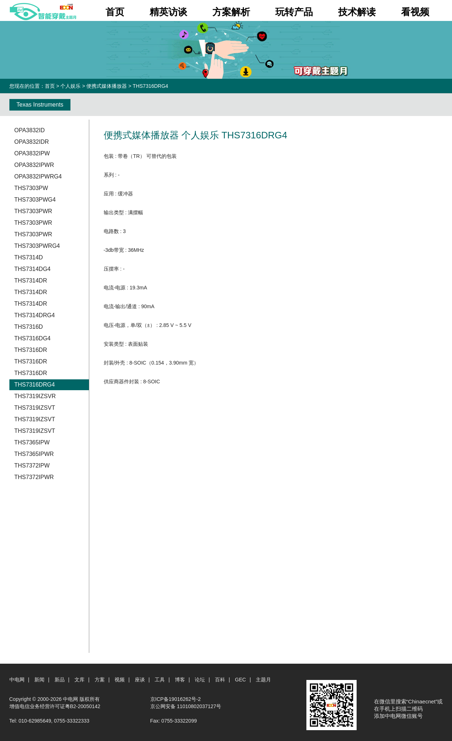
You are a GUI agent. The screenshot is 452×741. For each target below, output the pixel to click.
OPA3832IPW (32, 153)
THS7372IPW (32, 465)
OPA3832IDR (31, 142)
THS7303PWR (33, 211)
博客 (180, 679)
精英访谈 (168, 12)
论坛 (200, 679)
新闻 (39, 679)
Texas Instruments (40, 105)
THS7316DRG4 (34, 385)
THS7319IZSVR (35, 396)
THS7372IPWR (34, 477)
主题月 (263, 679)
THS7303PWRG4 (37, 246)
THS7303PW (31, 188)
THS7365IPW (32, 442)
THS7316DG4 (32, 338)
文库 (79, 679)
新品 (60, 679)
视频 (120, 679)
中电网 (17, 679)
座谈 (140, 679)
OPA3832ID (29, 130)
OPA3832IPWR (34, 165)
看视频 (415, 12)
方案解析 (231, 12)
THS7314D (28, 257)
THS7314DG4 (32, 269)
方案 (100, 679)
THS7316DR (30, 350)
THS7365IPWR (34, 454)
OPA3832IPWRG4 (38, 176)
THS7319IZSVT (34, 408)
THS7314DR (30, 280)
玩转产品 (294, 12)
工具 (160, 679)
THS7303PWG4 (35, 200)
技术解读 (357, 12)
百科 (220, 679)
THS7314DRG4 (34, 315)
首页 (115, 12)
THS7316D (28, 327)
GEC (240, 679)
